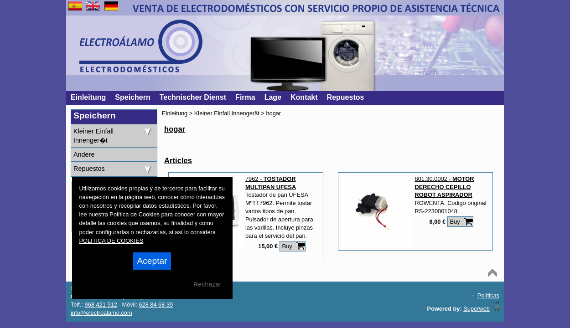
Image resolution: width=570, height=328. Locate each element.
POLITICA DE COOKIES (111, 240)
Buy (287, 246)
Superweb (476, 308)
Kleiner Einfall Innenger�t (93, 136)
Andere (83, 154)
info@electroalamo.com (101, 312)
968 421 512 (101, 304)
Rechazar (207, 284)
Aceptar (152, 261)
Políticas (488, 295)
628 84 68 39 (156, 304)
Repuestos (89, 168)
